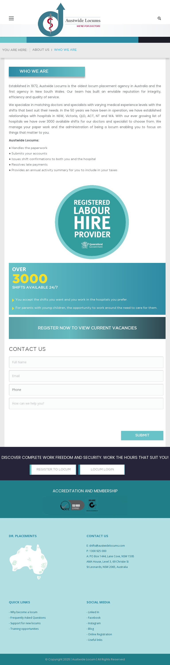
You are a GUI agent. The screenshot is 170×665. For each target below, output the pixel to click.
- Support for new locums (25, 623)
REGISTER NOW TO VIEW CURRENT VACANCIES (87, 328)
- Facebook (93, 618)
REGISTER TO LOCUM (54, 469)
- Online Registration (99, 634)
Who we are (65, 50)
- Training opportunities (24, 629)
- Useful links (94, 640)
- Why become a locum (23, 612)
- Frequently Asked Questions (27, 618)
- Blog (90, 629)
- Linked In (93, 612)
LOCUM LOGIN (102, 469)
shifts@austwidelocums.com (107, 546)
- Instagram (94, 623)
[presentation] (42, 420)
